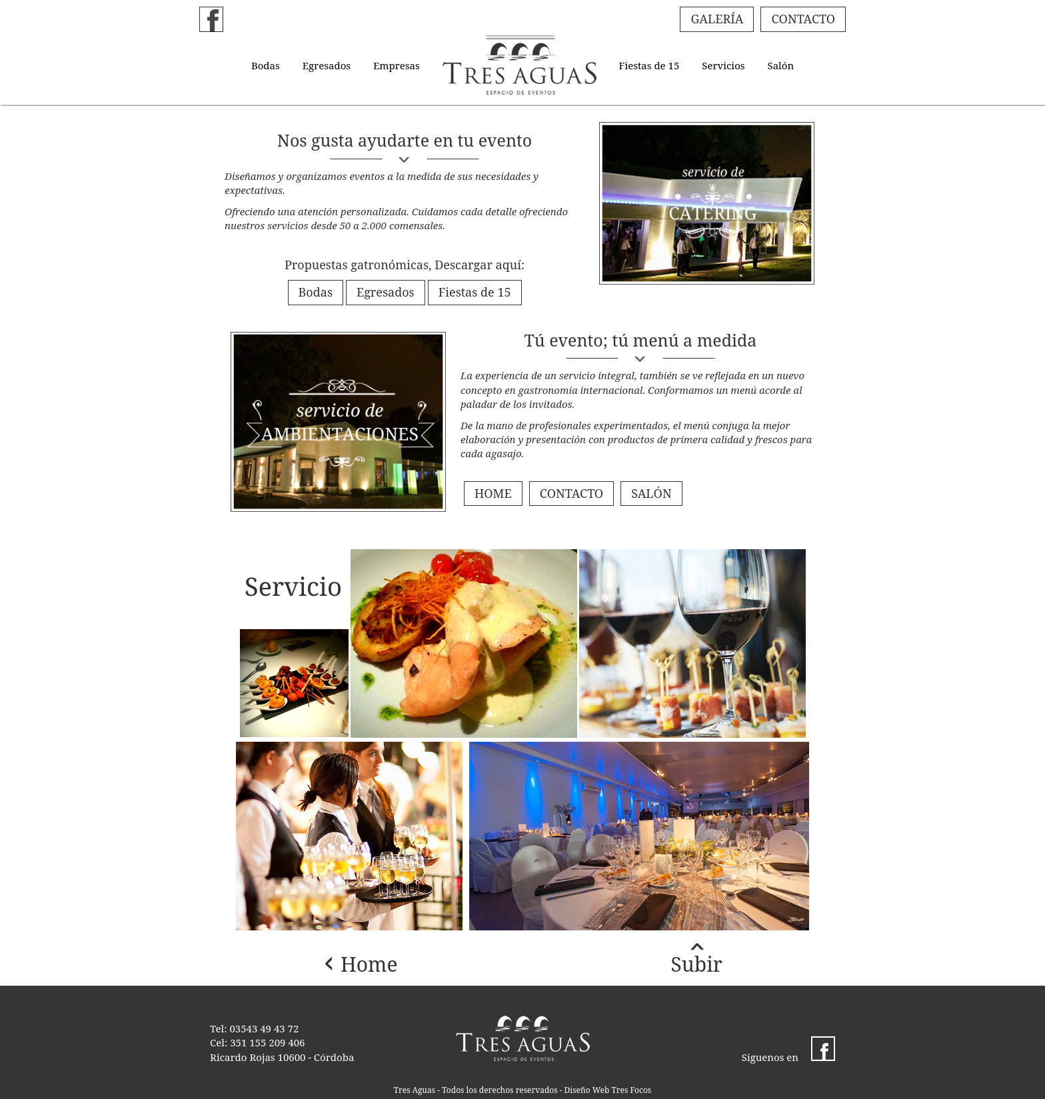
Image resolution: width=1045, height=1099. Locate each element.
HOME (493, 493)
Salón (780, 65)
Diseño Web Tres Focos (608, 1090)
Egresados (327, 65)
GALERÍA (716, 19)
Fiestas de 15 (649, 65)
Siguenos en (788, 1057)
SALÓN (651, 493)
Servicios (723, 65)
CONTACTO (803, 19)
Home (369, 964)
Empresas (396, 65)
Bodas (265, 65)
